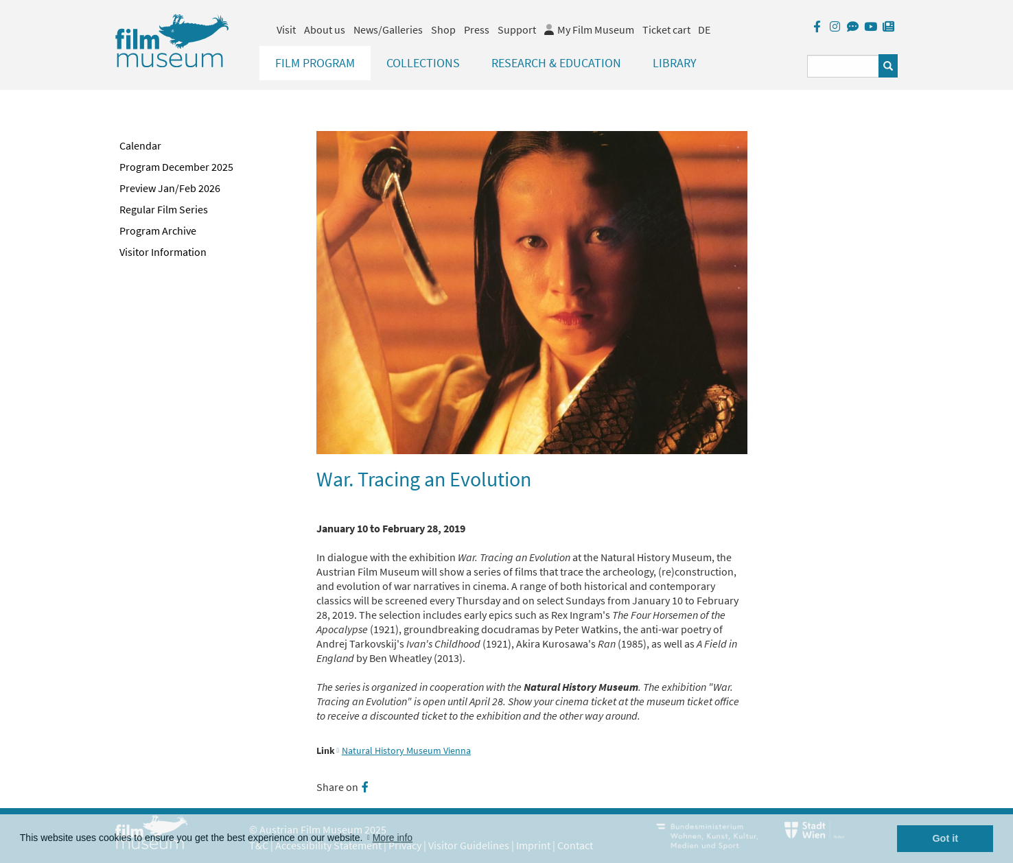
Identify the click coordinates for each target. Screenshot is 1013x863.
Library (675, 63)
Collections (423, 63)
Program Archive (157, 230)
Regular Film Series (163, 209)
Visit (286, 29)
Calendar (140, 145)
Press (476, 29)
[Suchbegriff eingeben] (843, 66)
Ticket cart (666, 29)
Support (517, 29)
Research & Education (556, 63)
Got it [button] (945, 838)
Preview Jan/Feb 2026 (169, 188)
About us (324, 29)
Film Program (315, 63)
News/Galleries (388, 29)
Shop (443, 29)
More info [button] (392, 837)
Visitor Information (163, 252)
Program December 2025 (176, 167)
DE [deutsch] (704, 29)
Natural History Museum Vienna (406, 751)
